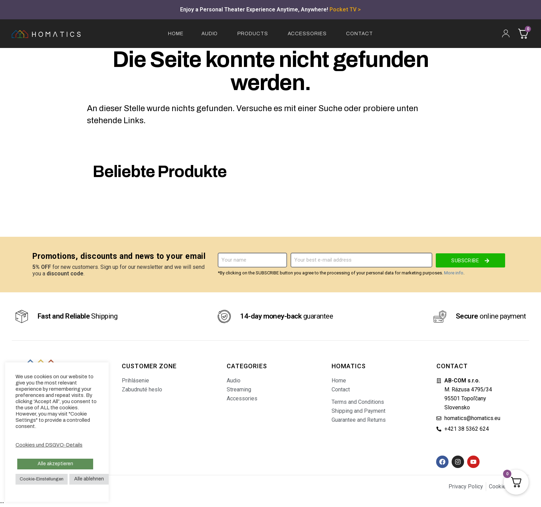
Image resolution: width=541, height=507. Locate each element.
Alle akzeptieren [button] (55, 463)
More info (453, 272)
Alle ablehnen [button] (89, 478)
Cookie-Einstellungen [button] (41, 479)
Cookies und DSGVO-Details (49, 445)
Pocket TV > (345, 9)
